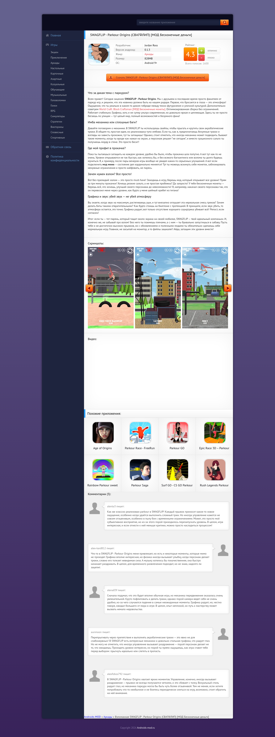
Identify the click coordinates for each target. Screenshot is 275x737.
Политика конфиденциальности (62, 158)
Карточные (57, 73)
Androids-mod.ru (146, 727)
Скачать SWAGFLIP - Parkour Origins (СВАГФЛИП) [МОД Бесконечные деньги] (160, 77)
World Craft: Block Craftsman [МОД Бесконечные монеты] (132, 109)
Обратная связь (58, 147)
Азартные (56, 79)
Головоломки (58, 100)
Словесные (57, 132)
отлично (207, 50)
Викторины (57, 127)
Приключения (59, 57)
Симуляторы (58, 116)
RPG (53, 111)
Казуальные (58, 84)
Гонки (54, 105)
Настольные (58, 68)
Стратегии (56, 121)
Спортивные (58, 137)
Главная (53, 35)
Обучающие (58, 89)
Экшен (54, 52)
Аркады (55, 63)
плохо (206, 57)
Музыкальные (59, 95)
